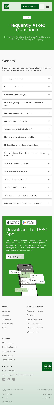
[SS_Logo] (6, 5)
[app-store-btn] (13, 221)
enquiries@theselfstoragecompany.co (17, 375)
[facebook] (8, 379)
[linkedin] (3, 379)
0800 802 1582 (8, 370)
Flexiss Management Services (44, 390)
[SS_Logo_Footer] (47, 363)
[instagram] (13, 379)
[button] (27, 79)
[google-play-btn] (29, 221)
